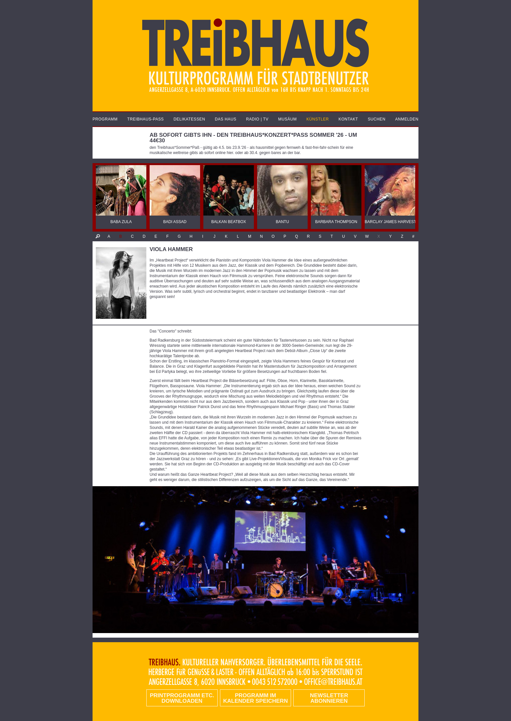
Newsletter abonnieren (329, 698)
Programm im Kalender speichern (255, 698)
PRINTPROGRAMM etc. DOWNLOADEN (182, 698)
